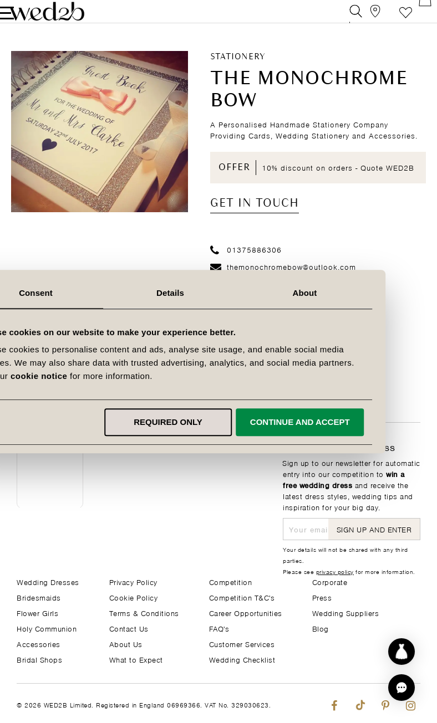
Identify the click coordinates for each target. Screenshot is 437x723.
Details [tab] (218, 293)
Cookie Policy (133, 597)
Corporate (330, 581)
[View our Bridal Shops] (364, 19)
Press (322, 597)
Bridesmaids (39, 597)
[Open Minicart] (414, 19)
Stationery (238, 72)
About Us (126, 643)
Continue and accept (348, 422)
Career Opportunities (245, 612)
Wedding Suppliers (345, 612)
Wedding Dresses (48, 581)
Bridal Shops (39, 659)
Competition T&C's (242, 597)
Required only (216, 422)
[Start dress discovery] (401, 651)
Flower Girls (37, 612)
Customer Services (242, 643)
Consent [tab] (84, 293)
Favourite (389, 19)
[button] (401, 687)
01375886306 (246, 264)
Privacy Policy (133, 581)
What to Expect (136, 659)
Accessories (38, 643)
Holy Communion (47, 628)
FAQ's (219, 628)
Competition (230, 581)
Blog (320, 628)
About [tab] (352, 293)
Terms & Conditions (144, 612)
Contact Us (129, 628)
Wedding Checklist (242, 659)
